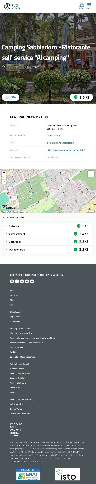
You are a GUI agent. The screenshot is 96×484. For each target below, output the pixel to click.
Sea (12, 290)
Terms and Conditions (20, 413)
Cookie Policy (16, 408)
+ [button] (4, 173)
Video (12, 392)
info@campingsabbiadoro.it (60, 142)
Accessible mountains (20, 373)
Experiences (16, 316)
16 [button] (4, 177)
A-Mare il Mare (17, 368)
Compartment (15, 234)
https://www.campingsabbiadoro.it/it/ (66, 150)
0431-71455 (53, 135)
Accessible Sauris (18, 382)
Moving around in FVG (20, 328)
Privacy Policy (16, 404)
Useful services (17, 347)
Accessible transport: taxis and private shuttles (32, 337)
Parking (13, 352)
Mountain (14, 295)
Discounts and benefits (21, 333)
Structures (15, 311)
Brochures (15, 387)
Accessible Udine (18, 378)
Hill (11, 304)
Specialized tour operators (22, 356)
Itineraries (15, 321)
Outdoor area (15, 250)
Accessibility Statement (21, 399)
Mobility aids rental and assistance (26, 342)
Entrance (12, 226)
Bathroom (13, 242)
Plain (12, 300)
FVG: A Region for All (19, 363)
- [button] (4, 182)
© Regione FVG (6, 212)
